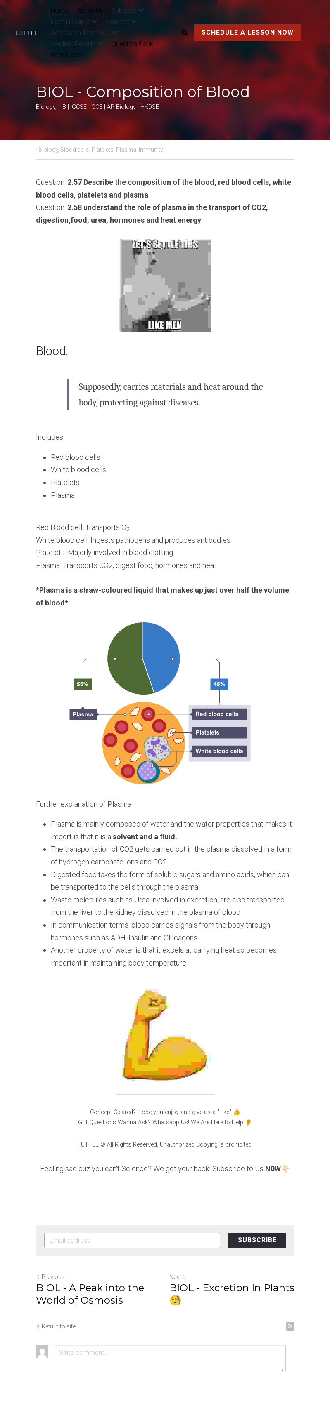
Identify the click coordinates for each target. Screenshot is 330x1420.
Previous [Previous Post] (50, 1277)
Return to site (56, 1326)
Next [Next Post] (178, 1277)
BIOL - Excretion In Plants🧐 (231, 1294)
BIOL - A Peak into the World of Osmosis (90, 1294)
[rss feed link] (290, 1326)
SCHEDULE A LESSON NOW (248, 32)
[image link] (30, 32)
